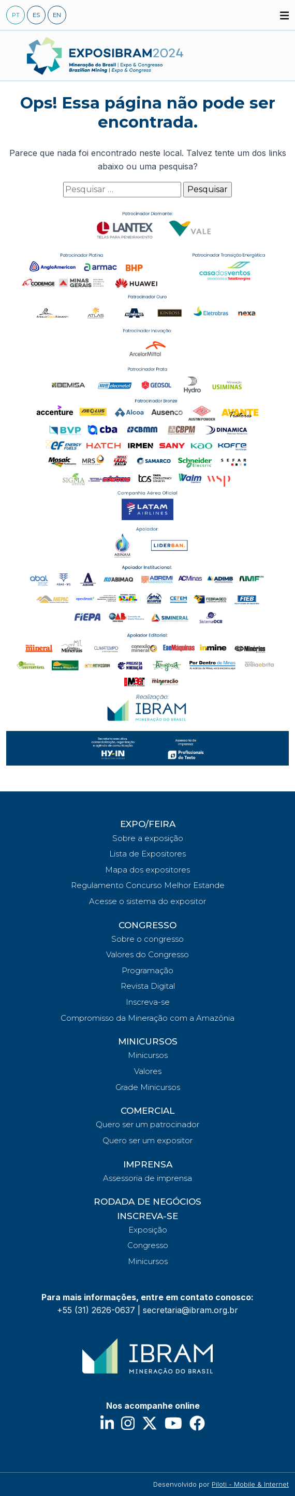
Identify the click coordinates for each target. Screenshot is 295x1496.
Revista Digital (148, 986)
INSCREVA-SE (147, 1216)
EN (57, 15)
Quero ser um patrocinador (147, 1124)
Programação (147, 970)
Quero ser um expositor (147, 1140)
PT (16, 15)
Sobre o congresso (147, 939)
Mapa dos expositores (147, 870)
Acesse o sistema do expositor (147, 901)
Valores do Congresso (147, 954)
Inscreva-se (148, 1002)
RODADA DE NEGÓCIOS (147, 1201)
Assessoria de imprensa (147, 1178)
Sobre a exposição (147, 838)
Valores (147, 1071)
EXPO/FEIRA (147, 824)
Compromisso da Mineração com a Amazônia (147, 1018)
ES (36, 15)
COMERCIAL (147, 1110)
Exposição (147, 1230)
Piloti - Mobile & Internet (250, 1484)
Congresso (147, 1245)
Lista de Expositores (147, 854)
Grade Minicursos (147, 1087)
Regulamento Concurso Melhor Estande (148, 885)
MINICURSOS (148, 1041)
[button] (284, 15)
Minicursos (148, 1055)
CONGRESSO (147, 925)
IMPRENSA (147, 1164)
